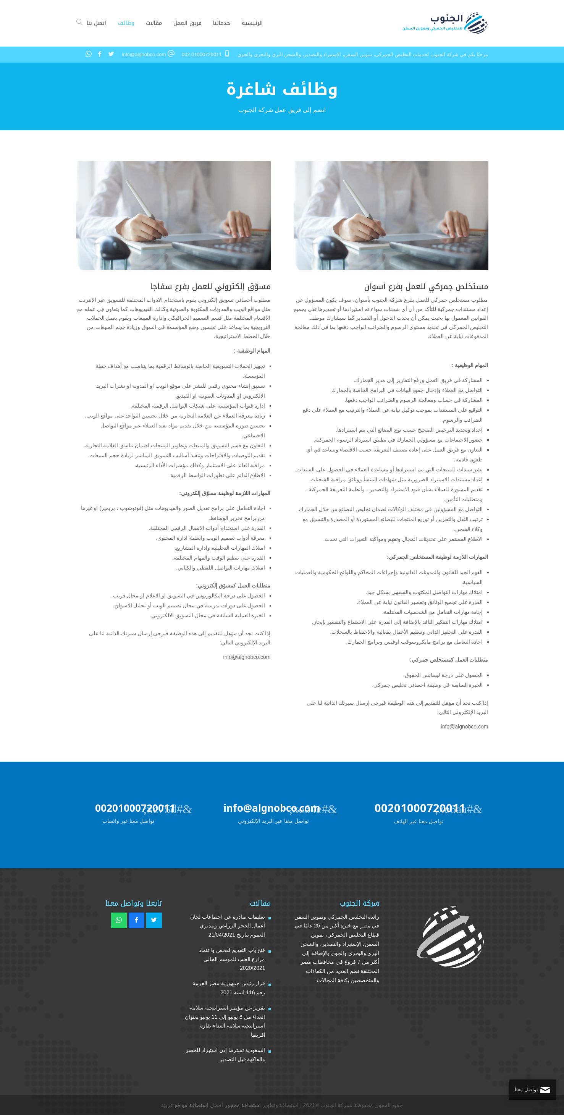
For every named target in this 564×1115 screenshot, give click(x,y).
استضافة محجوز (243, 1105)
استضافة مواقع (191, 1105)
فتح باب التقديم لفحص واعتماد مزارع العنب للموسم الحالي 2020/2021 (232, 959)
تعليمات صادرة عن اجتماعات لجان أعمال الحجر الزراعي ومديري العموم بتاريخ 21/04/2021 (227, 926)
